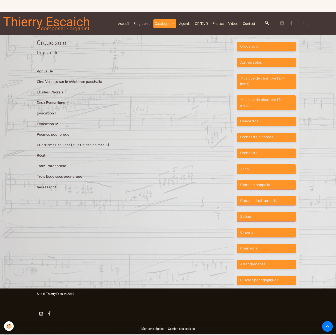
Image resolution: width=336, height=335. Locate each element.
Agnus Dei (45, 71)
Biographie (142, 23)
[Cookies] (9, 326)
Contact (249, 23)
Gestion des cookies (181, 329)
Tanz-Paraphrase (51, 166)
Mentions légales (152, 329)
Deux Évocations (51, 103)
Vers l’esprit (46, 187)
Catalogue (163, 23)
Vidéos (233, 23)
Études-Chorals (50, 92)
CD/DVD (201, 23)
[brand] (47, 23)
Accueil (123, 23)
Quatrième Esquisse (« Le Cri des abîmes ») (73, 145)
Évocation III (47, 113)
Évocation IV (47, 124)
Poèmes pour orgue (53, 134)
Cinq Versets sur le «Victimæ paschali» (69, 82)
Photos (218, 23)
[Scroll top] (327, 326)
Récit (41, 155)
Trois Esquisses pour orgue (59, 176)
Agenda (184, 23)
